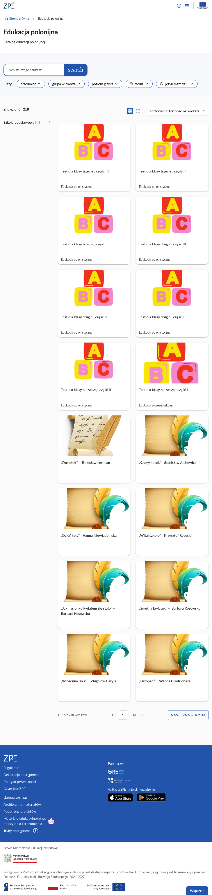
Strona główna (16, 18)
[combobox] (31, 84)
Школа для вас (16, 797)
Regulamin (11, 767)
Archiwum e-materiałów (22, 804)
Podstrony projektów (20, 811)
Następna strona (188, 715)
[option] (27, 122)
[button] (179, 6)
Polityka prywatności (20, 781)
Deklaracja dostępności (21, 774)
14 (134, 715)
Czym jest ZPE (15, 788)
